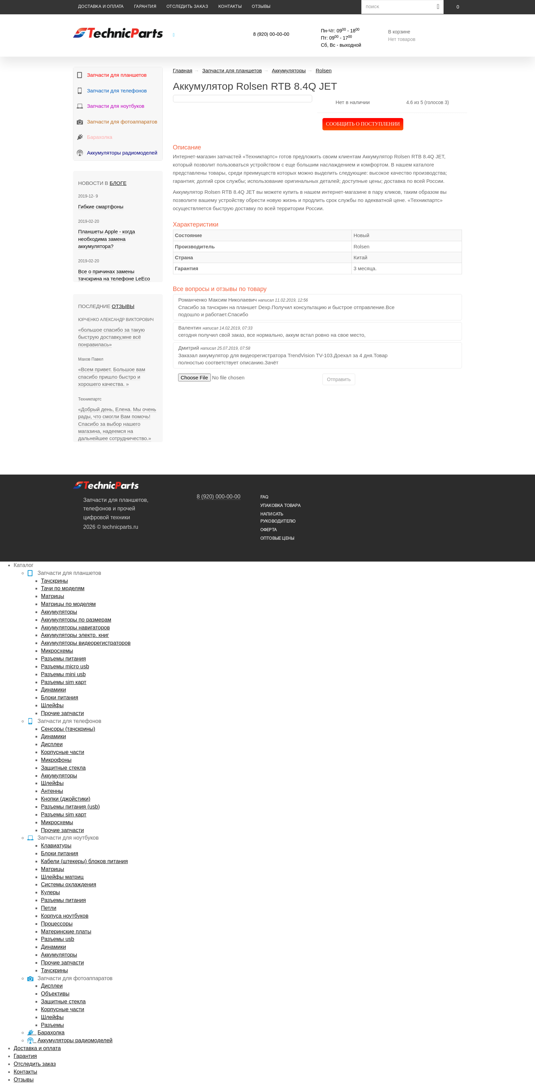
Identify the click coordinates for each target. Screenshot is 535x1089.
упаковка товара (280, 506)
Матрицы (52, 596)
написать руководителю (277, 517)
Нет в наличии (352, 102)
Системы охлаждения (68, 884)
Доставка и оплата (101, 7)
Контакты (230, 7)
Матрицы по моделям (68, 604)
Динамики (53, 690)
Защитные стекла (63, 768)
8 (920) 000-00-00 (219, 496)
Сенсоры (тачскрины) (68, 729)
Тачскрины (54, 581)
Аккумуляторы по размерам (76, 620)
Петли (48, 908)
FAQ (264, 497)
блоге (118, 183)
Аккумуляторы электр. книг (75, 635)
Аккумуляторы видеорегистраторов (86, 643)
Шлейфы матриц (62, 877)
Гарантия (145, 7)
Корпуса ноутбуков (64, 916)
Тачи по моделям (63, 588)
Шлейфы (52, 705)
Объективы (55, 994)
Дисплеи (52, 744)
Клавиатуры (56, 845)
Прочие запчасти (62, 713)
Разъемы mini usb (63, 674)
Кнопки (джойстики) (65, 799)
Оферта (268, 530)
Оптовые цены (277, 538)
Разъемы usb (57, 939)
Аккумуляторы (59, 612)
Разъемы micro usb (65, 666)
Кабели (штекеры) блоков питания (84, 861)
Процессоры (57, 924)
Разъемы (52, 1025)
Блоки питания (59, 697)
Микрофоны (56, 760)
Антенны (52, 791)
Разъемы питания (63, 659)
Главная (182, 70)
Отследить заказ (187, 7)
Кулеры (50, 892)
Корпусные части (62, 752)
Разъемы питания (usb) (70, 807)
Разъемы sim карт (63, 682)
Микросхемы (57, 651)
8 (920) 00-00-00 (271, 34)
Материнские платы (66, 931)
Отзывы (261, 7)
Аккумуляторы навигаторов (75, 627)
